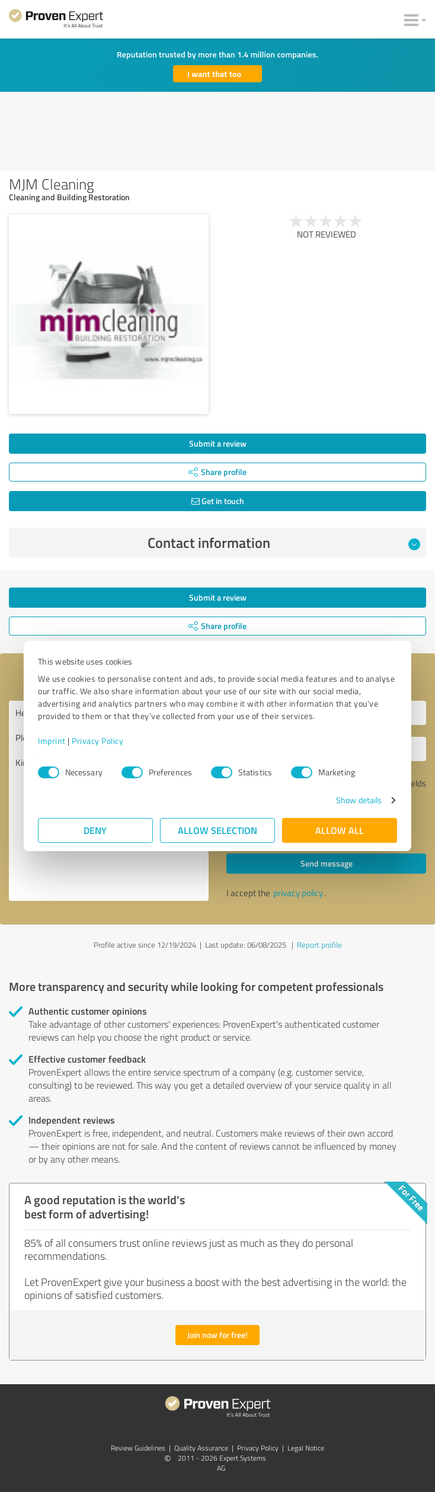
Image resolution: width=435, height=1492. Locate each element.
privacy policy (298, 893)
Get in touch (217, 500)
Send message (326, 863)
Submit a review (218, 443)
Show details (359, 800)
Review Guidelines (138, 1448)
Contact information (284, 542)
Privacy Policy (97, 740)
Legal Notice (305, 1448)
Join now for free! (217, 1334)
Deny (95, 830)
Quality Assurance (201, 1448)
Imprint (52, 740)
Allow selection (217, 830)
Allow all (339, 830)
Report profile (319, 944)
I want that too (214, 74)
